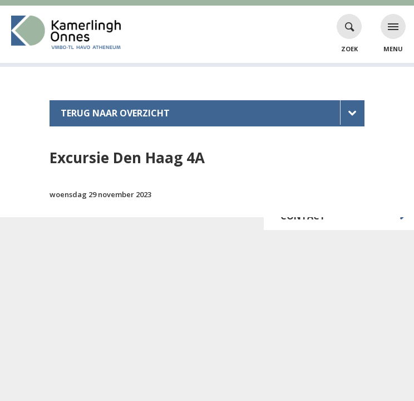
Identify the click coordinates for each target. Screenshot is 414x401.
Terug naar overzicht (115, 113)
